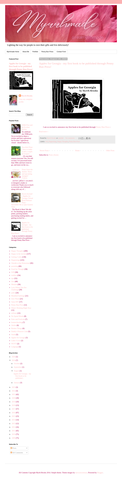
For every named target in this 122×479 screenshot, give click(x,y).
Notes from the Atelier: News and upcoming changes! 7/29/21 (27, 174)
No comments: (70, 138)
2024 (14, 360)
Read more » (43, 132)
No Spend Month (17, 316)
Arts (46, 141)
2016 (14, 413)
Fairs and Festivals (18, 319)
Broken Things (16, 328)
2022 (14, 391)
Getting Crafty (16, 257)
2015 (14, 416)
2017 (14, 409)
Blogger (100, 473)
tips (12, 278)
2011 (14, 431)
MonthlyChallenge (18, 296)
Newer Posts (44, 151)
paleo (13, 293)
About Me (25, 52)
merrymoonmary (81, 473)
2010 (14, 434)
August (17, 371)
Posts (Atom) (53, 155)
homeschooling (16, 322)
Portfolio (35, 52)
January (17, 383)
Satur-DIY (15, 302)
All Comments (17, 453)
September (18, 367)
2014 (14, 420)
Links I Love (16, 341)
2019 (14, 402)
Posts (13, 448)
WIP (13, 272)
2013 (14, 424)
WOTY (14, 344)
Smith (13, 335)
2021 (14, 394)
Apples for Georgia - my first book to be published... (22, 376)
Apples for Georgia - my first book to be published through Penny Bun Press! (20, 66)
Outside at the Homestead (20, 263)
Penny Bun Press (47, 52)
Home (77, 151)
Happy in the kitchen (18, 254)
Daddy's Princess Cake (19, 331)
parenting (14, 266)
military (14, 313)
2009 (14, 438)
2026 (14, 357)
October (17, 364)
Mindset (14, 284)
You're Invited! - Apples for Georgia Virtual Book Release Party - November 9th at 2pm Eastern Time (22, 200)
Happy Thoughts (62, 141)
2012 (14, 427)
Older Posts (110, 151)
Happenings (53, 141)
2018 (14, 405)
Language (14, 347)
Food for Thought (17, 269)
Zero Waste (15, 299)
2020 (14, 398)
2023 (14, 387)
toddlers (14, 275)
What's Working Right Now (21, 308)
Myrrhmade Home (13, 52)
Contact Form (61, 52)
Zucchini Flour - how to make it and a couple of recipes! (27, 150)
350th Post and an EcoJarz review (27, 127)
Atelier (13, 325)
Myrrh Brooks (26, 96)
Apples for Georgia (18, 338)
